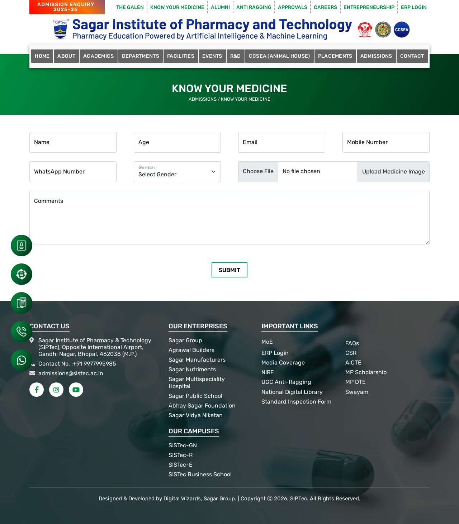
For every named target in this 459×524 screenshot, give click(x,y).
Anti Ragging (253, 7)
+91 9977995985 (94, 363)
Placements (335, 56)
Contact (412, 56)
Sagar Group (185, 340)
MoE (267, 341)
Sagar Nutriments (192, 369)
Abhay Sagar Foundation (202, 405)
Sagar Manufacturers (197, 359)
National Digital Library (292, 392)
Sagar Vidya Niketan (196, 415)
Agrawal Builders (191, 350)
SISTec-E (181, 464)
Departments (140, 56)
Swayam (356, 392)
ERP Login (414, 7)
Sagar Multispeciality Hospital (197, 382)
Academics (98, 56)
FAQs (352, 343)
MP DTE (355, 381)
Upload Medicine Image (393, 171)
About (66, 56)
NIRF (267, 372)
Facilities (180, 56)
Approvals (292, 7)
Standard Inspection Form (296, 401)
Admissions (376, 56)
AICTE (353, 362)
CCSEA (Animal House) (279, 56)
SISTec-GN (183, 445)
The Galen (130, 7)
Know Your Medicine (177, 7)
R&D (235, 56)
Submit (229, 270)
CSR (350, 352)
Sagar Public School (195, 395)
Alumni (220, 7)
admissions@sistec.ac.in (70, 373)
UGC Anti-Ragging (286, 381)
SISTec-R (181, 455)
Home (42, 56)
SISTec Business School (200, 474)
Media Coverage (283, 362)
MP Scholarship (366, 372)
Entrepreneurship (369, 7)
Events (212, 56)
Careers (325, 7)
